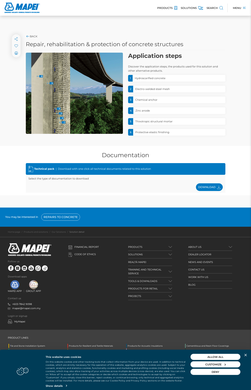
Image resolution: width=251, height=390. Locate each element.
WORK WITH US (198, 277)
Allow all (215, 354)
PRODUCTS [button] (135, 246)
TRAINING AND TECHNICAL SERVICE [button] (144, 271)
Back (31, 36)
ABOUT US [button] (194, 246)
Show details (54, 383)
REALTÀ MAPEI (137, 262)
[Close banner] (245, 352)
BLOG (192, 284)
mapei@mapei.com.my (26, 308)
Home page (14, 232)
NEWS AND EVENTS (200, 262)
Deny (215, 369)
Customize (215, 361)
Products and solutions (36, 232)
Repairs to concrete (61, 217)
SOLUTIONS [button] (135, 254)
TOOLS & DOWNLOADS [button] (142, 281)
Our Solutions (59, 232)
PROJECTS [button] (134, 296)
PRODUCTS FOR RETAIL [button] (143, 288)
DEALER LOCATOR (199, 254)
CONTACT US (196, 269)
